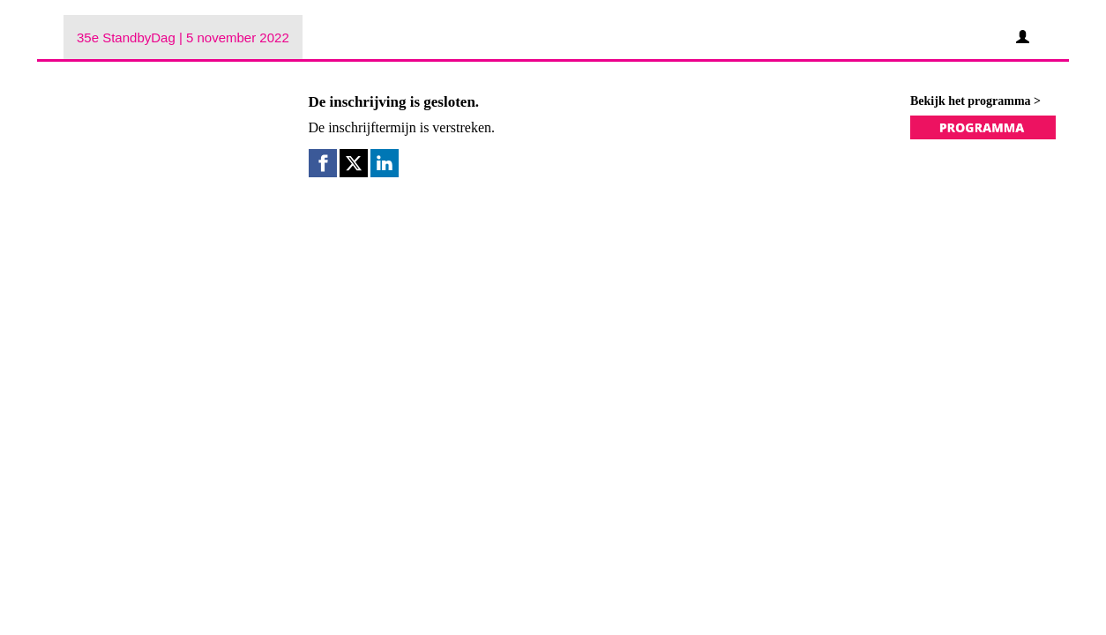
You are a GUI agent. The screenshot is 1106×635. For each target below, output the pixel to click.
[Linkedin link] (384, 163)
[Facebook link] (323, 163)
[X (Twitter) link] (354, 163)
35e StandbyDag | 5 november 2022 (183, 37)
